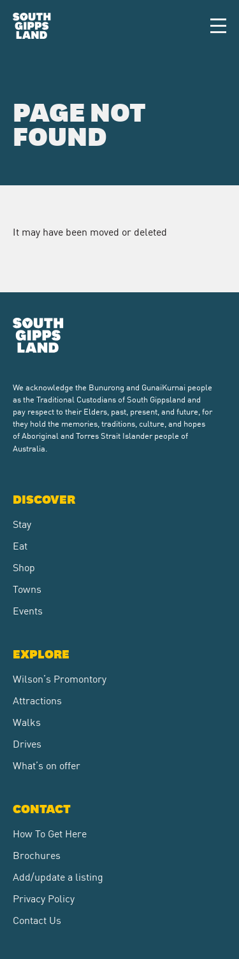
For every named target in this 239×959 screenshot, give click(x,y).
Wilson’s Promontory (59, 678)
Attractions (37, 699)
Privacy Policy (44, 898)
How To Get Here (50, 833)
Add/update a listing (58, 876)
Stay (22, 523)
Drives (27, 743)
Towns (27, 588)
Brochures (37, 854)
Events (28, 610)
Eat (20, 545)
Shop (24, 566)
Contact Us (37, 919)
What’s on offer (46, 764)
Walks (27, 721)
